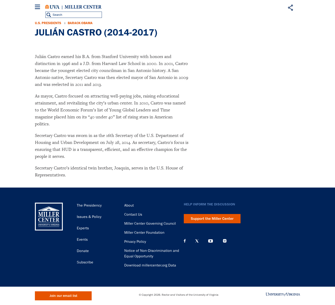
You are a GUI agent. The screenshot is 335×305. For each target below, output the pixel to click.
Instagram (225, 241)
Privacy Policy (135, 241)
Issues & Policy (89, 216)
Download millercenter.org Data (150, 265)
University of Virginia (52, 7)
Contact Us (133, 214)
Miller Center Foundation (144, 232)
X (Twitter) (197, 241)
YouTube (210, 241)
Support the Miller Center (212, 218)
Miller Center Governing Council (150, 223)
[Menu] (38, 7)
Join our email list (63, 296)
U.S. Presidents (48, 23)
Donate (83, 251)
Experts (83, 228)
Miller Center (83, 7)
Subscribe (85, 262)
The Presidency (89, 205)
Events (82, 239)
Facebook (185, 241)
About (129, 205)
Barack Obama (80, 23)
